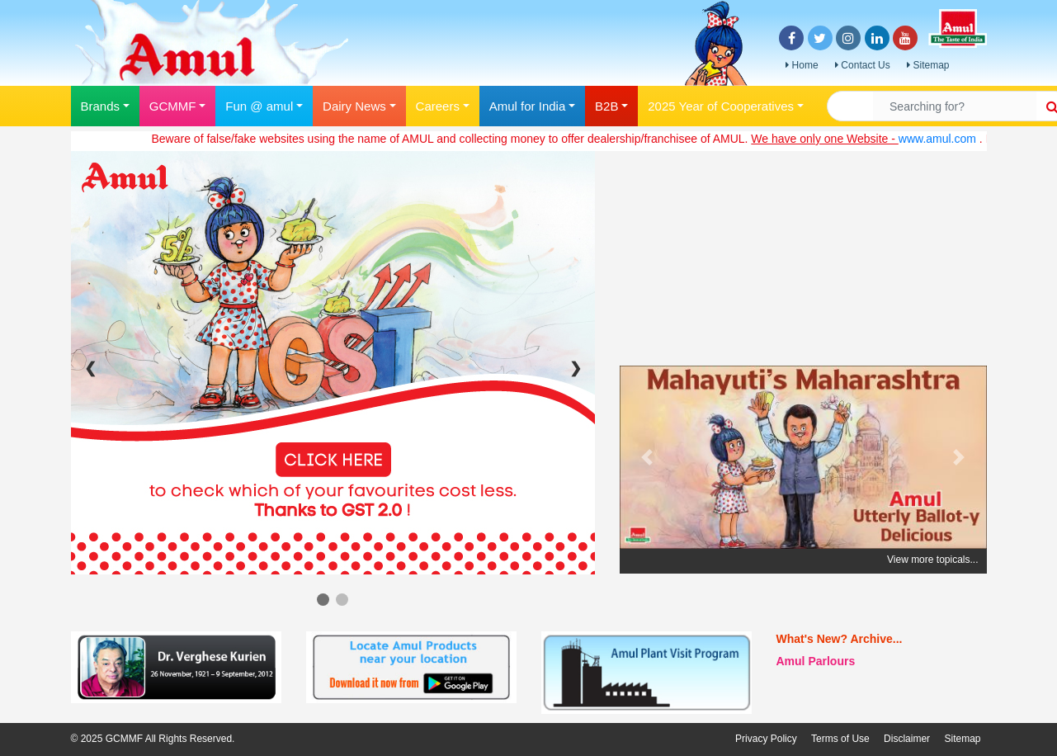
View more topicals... (933, 559)
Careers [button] (438, 106)
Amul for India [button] (527, 106)
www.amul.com (944, 138)
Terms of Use (840, 738)
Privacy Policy (766, 738)
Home (802, 65)
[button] (647, 457)
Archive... (876, 638)
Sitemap (928, 65)
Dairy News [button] (354, 106)
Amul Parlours (816, 661)
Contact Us (862, 65)
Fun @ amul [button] (259, 106)
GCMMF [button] (172, 106)
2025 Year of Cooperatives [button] (721, 106)
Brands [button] (100, 106)
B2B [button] (606, 106)
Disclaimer (907, 738)
